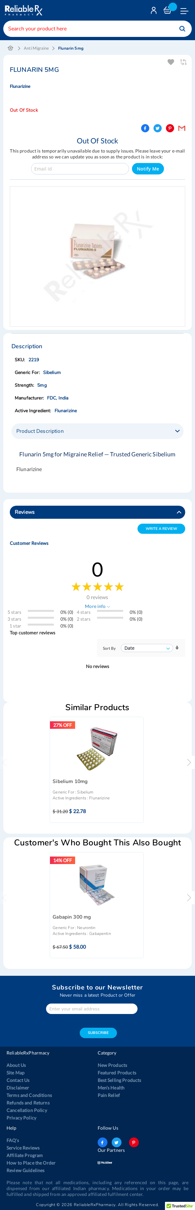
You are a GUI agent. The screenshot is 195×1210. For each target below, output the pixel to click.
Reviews (25, 512)
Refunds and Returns (28, 1102)
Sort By (109, 648)
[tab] (97, 431)
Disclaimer (18, 1087)
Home (11, 48)
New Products (112, 1065)
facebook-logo (102, 1142)
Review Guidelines (25, 1170)
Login (154, 12)
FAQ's (13, 1140)
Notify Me (148, 169)
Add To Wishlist (171, 62)
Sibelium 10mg (70, 781)
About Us (16, 1065)
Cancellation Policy (27, 1110)
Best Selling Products (119, 1080)
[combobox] (97, 29)
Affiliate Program (25, 1155)
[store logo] (22, 10)
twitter (117, 1142)
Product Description (40, 431)
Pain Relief (109, 1095)
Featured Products (117, 1072)
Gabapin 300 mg (72, 917)
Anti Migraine (36, 48)
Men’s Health (111, 1087)
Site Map (15, 1072)
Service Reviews (23, 1148)
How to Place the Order (31, 1163)
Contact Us (18, 1080)
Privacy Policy (21, 1117)
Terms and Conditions (29, 1095)
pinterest (134, 1142)
